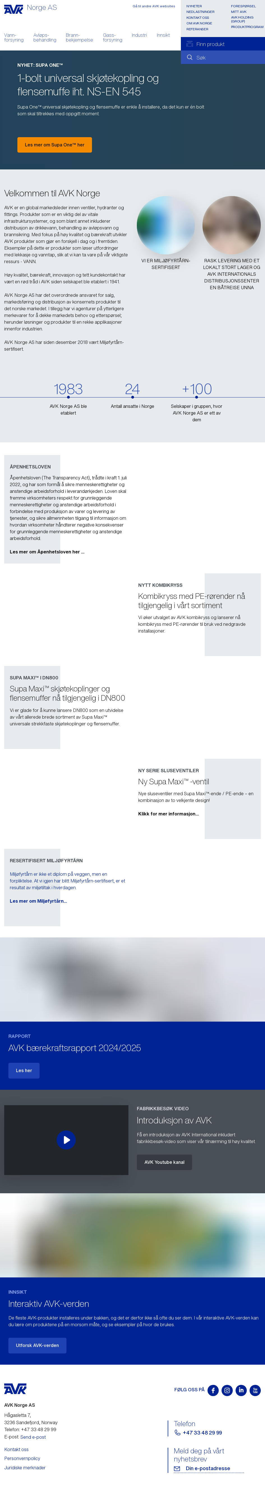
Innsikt (163, 35)
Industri (139, 35)
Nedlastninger (200, 11)
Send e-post (33, 1437)
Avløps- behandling (44, 38)
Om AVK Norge (199, 23)
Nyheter (194, 6)
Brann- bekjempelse (79, 38)
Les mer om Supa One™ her (54, 144)
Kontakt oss (197, 17)
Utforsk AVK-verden (37, 1345)
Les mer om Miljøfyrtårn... (166, 901)
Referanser (197, 29)
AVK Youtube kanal (164, 1162)
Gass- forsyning (112, 38)
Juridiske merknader (25, 1467)
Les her (24, 1070)
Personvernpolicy (22, 1458)
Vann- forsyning (14, 38)
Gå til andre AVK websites (154, 6)
